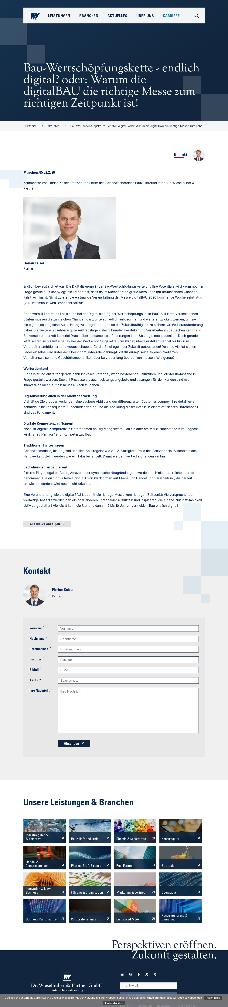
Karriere (171, 16)
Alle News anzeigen (44, 524)
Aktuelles (53, 126)
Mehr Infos (213, 997)
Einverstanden (114, 1003)
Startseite (30, 126)
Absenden (71, 744)
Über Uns (145, 16)
